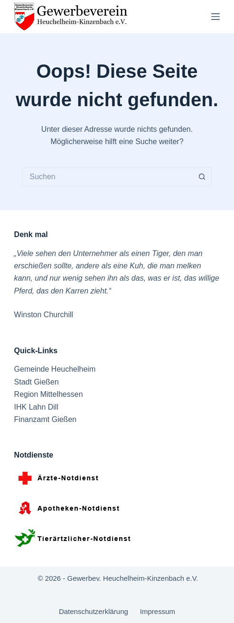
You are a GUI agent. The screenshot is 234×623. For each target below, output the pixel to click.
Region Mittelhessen (48, 394)
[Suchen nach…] (107, 176)
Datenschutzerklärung (93, 611)
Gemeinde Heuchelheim (55, 369)
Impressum (157, 611)
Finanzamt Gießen (45, 419)
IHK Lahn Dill (36, 407)
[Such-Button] (202, 176)
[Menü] (215, 16)
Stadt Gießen (36, 382)
